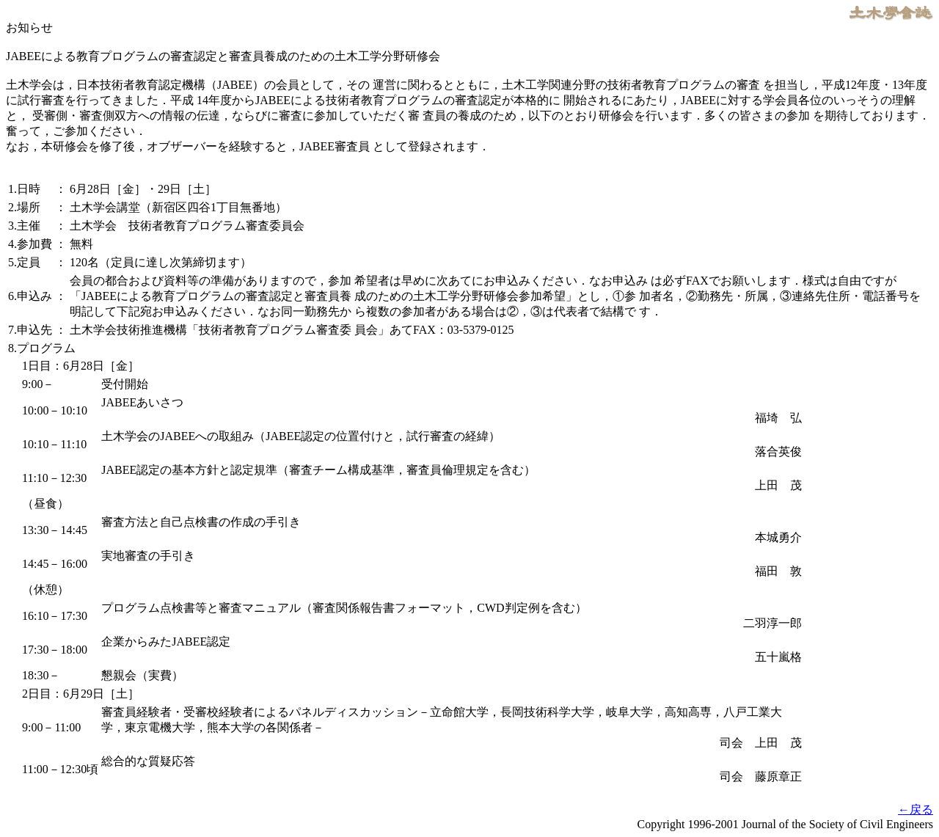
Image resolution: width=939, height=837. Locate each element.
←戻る (915, 809)
